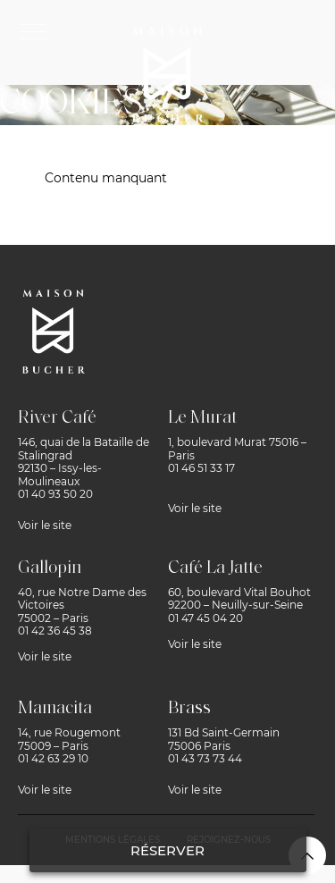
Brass (189, 709)
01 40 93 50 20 (55, 493)
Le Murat (202, 418)
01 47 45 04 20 (205, 618)
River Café (57, 418)
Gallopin (49, 568)
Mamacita (55, 709)
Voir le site (44, 525)
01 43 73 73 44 (205, 758)
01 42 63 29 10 (53, 758)
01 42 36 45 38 (55, 630)
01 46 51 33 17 (201, 468)
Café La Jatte (215, 568)
